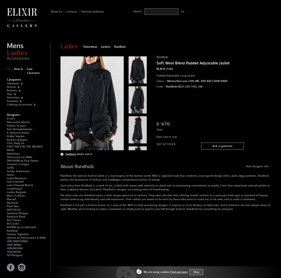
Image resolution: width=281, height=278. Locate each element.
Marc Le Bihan (16, 195)
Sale (30, 69)
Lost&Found (14, 188)
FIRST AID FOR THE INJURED (25, 146)
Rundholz (12, 230)
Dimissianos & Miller (19, 157)
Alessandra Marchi (18, 122)
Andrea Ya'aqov (16, 125)
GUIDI (10, 167)
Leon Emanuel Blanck (20, 185)
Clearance (33, 73)
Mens (15, 45)
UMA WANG (14, 245)
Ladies (17, 53)
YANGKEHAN (15, 248)
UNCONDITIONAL (17, 241)
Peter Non (13, 206)
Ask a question (223, 146)
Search (137, 11)
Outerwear (13, 83)
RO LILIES (13, 223)
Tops (10, 94)
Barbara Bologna (17, 139)
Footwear (12, 101)
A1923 (11, 118)
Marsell (11, 199)
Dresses (11, 87)
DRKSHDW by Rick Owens (23, 160)
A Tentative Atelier (18, 132)
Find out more (179, 272)
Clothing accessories (19, 104)
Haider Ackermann (18, 171)
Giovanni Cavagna (18, 164)
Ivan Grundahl (15, 181)
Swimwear (13, 97)
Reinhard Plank (16, 216)
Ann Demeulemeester (19, 129)
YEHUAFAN (14, 252)
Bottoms (12, 90)
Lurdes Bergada (16, 192)
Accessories (18, 58)
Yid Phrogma (14, 255)
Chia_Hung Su (15, 143)
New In (18, 69)
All (8, 69)
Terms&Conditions (92, 11)
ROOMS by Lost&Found (21, 227)
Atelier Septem (16, 136)
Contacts (71, 11)
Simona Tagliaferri (18, 234)
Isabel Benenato (17, 178)
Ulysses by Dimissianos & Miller (26, 237)
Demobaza (13, 153)
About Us (56, 11)
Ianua (10, 174)
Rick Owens (14, 220)
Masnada (12, 202)
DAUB (10, 150)
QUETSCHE (14, 209)
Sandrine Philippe (17, 213)
